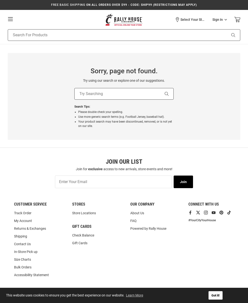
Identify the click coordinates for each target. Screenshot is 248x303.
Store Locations (84, 213)
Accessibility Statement (31, 275)
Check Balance (83, 235)
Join (183, 182)
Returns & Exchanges (30, 228)
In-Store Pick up (26, 252)
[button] (190, 19)
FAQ (133, 221)
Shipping (20, 236)
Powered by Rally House (148, 228)
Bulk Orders (22, 267)
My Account (23, 221)
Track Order (22, 213)
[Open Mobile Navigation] (10, 19)
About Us (137, 213)
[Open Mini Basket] (237, 20)
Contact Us (22, 244)
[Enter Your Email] (113, 182)
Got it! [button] (215, 295)
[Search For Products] (111, 35)
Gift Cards (79, 243)
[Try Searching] (117, 93)
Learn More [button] (134, 295)
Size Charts (22, 259)
